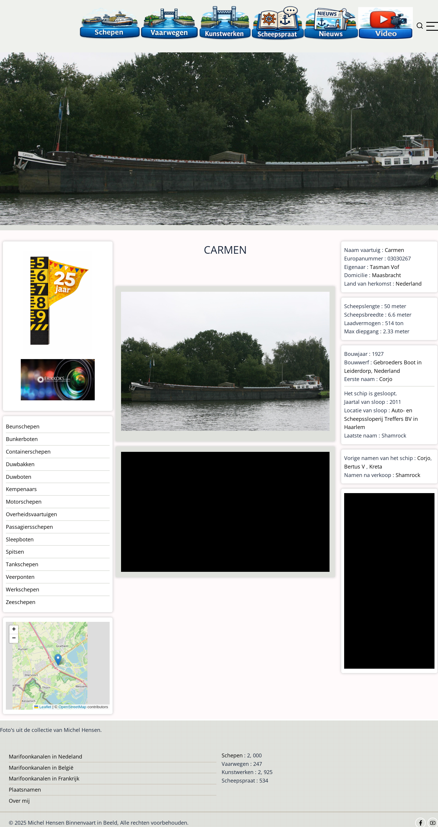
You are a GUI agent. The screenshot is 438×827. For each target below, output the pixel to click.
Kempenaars (21, 489)
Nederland (409, 283)
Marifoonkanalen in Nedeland (45, 756)
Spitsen (15, 551)
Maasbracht (386, 275)
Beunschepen (22, 426)
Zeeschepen (20, 601)
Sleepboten (20, 539)
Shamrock (408, 474)
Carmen (394, 249)
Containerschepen (28, 451)
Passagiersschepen (29, 526)
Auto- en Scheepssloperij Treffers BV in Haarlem (381, 419)
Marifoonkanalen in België (41, 767)
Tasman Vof (384, 266)
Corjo (385, 378)
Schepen (232, 755)
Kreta (375, 466)
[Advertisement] (223, 512)
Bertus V (354, 466)
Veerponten (20, 576)
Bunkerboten (22, 438)
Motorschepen (24, 501)
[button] (58, 660)
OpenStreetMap (72, 707)
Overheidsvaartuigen (31, 514)
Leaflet (42, 707)
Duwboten (18, 476)
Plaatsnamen (25, 789)
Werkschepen (22, 589)
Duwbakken (20, 464)
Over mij (19, 800)
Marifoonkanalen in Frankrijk (44, 778)
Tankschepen (22, 564)
